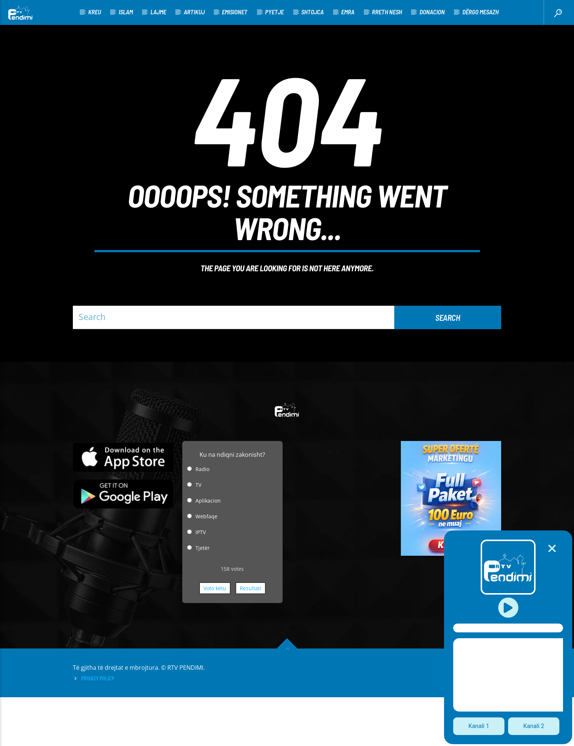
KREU (94, 11)
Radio (202, 517)
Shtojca (312, 11)
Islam (126, 11)
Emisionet (234, 11)
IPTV (200, 580)
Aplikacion (208, 549)
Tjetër (202, 596)
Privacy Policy (97, 727)
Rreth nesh (387, 11)
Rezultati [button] (250, 636)
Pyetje (274, 11)
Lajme (158, 11)
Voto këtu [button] (215, 636)
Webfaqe (206, 565)
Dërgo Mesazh (480, 11)
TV (198, 533)
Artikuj (194, 11)
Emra (347, 11)
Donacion (432, 11)
